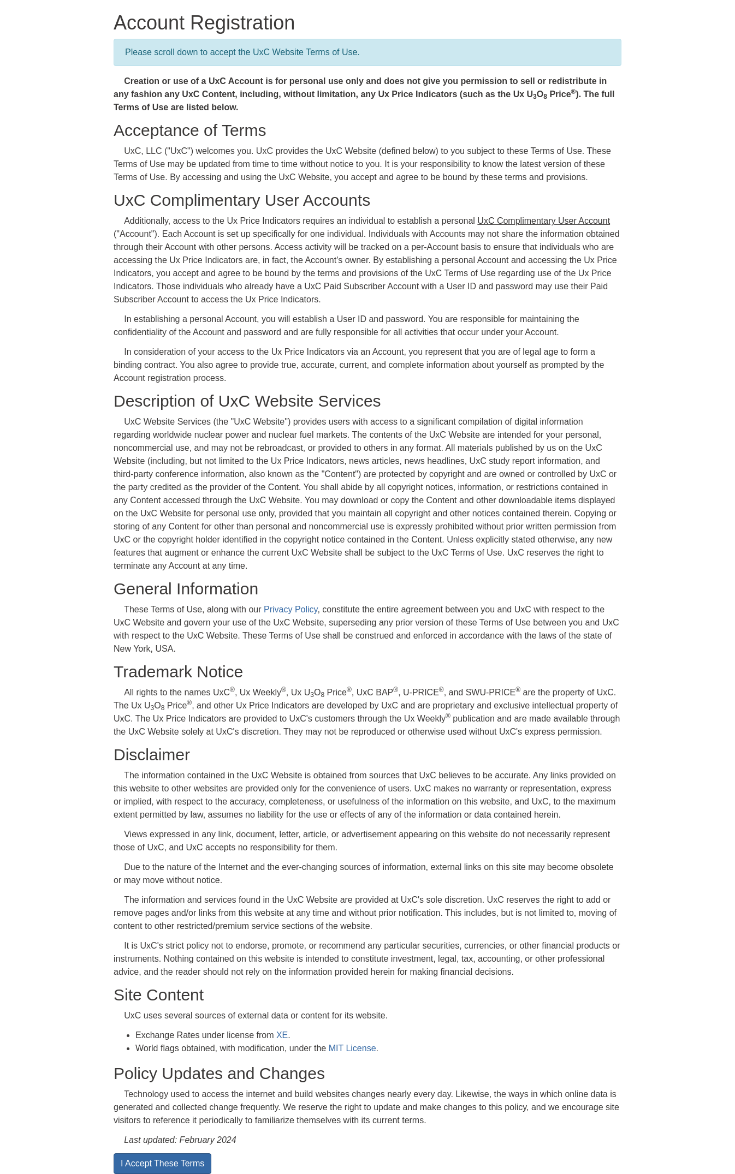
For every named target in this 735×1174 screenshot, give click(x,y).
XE (282, 1035)
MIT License (352, 1048)
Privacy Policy (290, 609)
